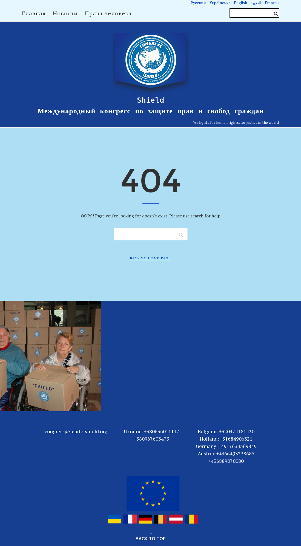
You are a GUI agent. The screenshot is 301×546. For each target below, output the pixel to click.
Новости (65, 13)
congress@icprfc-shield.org (76, 431)
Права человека (108, 13)
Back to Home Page (150, 258)
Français (272, 2)
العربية (256, 2)
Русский (198, 2)
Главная (34, 13)
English (240, 2)
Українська (220, 2)
